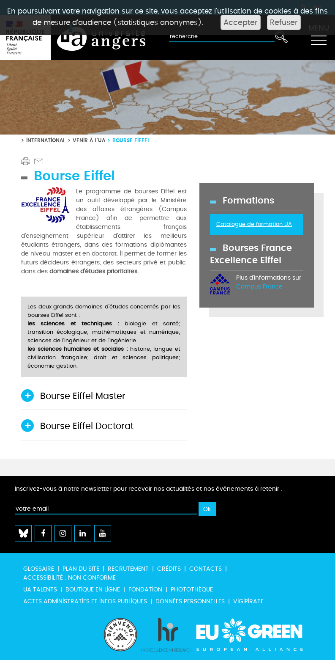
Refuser (284, 22)
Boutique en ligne (92, 589)
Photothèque (192, 589)
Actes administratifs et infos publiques (85, 601)
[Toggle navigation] (318, 37)
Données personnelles (190, 601)
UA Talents (40, 589)
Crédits (169, 568)
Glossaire (38, 568)
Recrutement (128, 568)
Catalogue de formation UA (254, 224)
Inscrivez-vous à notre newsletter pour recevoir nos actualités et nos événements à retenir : (149, 488)
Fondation (145, 589)
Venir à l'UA (89, 140)
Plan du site (81, 568)
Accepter (240, 22)
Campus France (259, 286)
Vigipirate (248, 601)
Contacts (205, 568)
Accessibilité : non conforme (69, 577)
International (45, 140)
